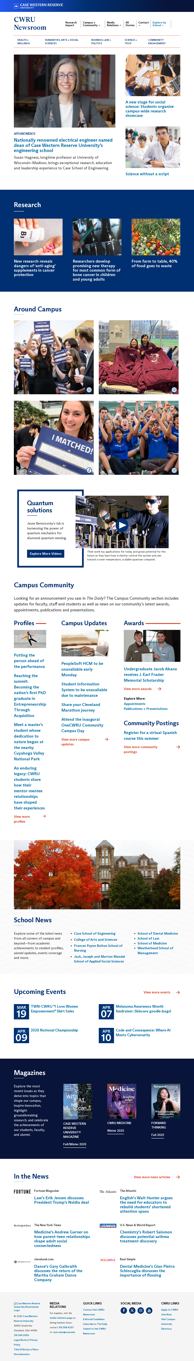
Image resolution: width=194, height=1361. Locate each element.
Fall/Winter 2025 (74, 1144)
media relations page (61, 1317)
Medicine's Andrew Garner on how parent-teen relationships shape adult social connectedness (62, 1239)
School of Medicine (152, 943)
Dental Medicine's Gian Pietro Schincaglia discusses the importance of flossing (147, 1271)
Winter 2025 (115, 1131)
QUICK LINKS (92, 1303)
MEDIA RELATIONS (58, 1305)
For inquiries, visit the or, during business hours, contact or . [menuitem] (63, 1323)
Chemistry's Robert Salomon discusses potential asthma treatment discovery (146, 1236)
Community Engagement (157, 41)
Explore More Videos (46, 554)
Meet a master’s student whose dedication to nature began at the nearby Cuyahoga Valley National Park (29, 741)
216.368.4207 (66, 1327)
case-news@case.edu (64, 1332)
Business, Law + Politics (101, 41)
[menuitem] (28, 42)
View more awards (143, 689)
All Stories (130, 24)
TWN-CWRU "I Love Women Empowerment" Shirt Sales (54, 1009)
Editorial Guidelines (94, 1319)
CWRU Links (170, 1303)
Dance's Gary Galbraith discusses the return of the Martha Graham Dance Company (58, 1273)
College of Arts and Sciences (95, 940)
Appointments (24, 133)
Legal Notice (21, 1331)
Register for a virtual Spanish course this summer (150, 735)
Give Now (166, 1314)
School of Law (148, 938)
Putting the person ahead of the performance (29, 661)
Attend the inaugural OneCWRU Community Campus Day (82, 725)
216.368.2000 (21, 1326)
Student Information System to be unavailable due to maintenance (84, 690)
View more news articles (152, 1177)
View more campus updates (85, 741)
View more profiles (30, 819)
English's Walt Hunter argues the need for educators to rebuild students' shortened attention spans (146, 1204)
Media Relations (114, 24)
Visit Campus (168, 1319)
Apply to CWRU (169, 1309)
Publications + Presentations (146, 709)
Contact (143, 23)
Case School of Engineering (95, 933)
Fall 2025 (157, 1135)
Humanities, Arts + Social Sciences (61, 41)
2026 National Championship (54, 1030)
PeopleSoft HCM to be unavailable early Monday (82, 669)
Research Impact (71, 24)
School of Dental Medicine (158, 933)
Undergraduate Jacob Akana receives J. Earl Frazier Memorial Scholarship (150, 674)
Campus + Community (91, 24)
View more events (162, 992)
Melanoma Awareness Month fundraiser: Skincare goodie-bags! (143, 1009)
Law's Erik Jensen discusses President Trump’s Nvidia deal (61, 1200)
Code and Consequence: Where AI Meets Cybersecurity (143, 1032)
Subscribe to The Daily (95, 1323)
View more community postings (152, 749)
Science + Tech (131, 41)
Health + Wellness (23, 41)
